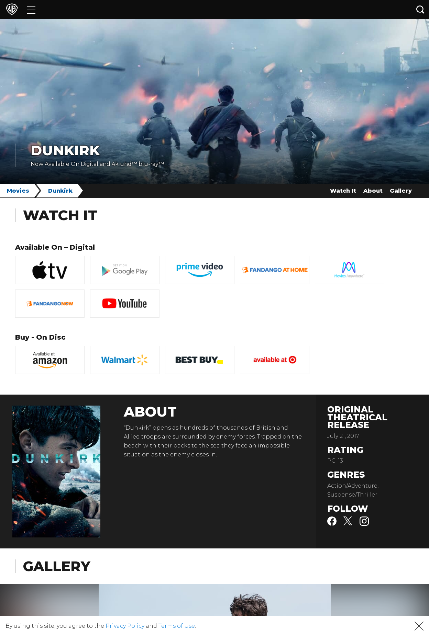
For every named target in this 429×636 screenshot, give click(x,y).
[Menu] (31, 9)
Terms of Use (176, 626)
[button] (419, 626)
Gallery (401, 191)
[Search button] (420, 9)
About (373, 191)
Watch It (343, 191)
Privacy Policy (125, 626)
